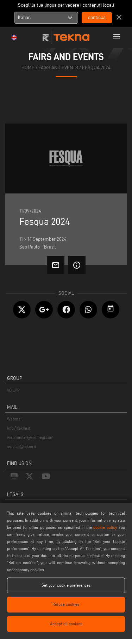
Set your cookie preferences (66, 585)
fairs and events (58, 67)
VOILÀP (13, 390)
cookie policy (104, 527)
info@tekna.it (18, 428)
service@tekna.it (21, 446)
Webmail (15, 419)
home (27, 67)
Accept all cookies (66, 623)
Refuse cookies (66, 604)
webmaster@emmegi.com (30, 437)
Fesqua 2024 (96, 67)
